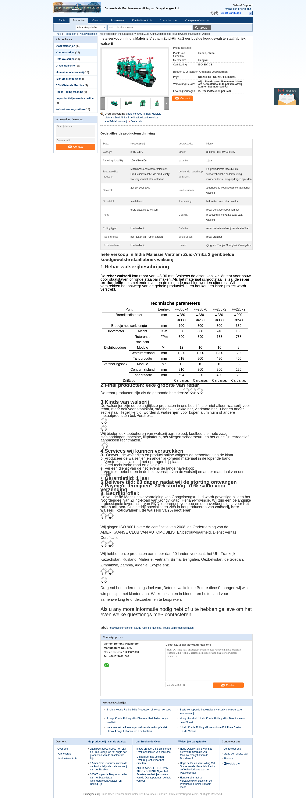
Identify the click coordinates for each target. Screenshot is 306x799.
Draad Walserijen (66, 65)
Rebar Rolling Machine (69, 91)
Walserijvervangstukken (70, 109)
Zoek (203, 27)
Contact (75, 146)
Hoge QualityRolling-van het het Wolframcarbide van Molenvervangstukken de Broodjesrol (195, 753)
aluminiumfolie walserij (70, 72)
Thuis (62, 20)
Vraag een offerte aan (238, 8)
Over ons (97, 20)
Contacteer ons (168, 20)
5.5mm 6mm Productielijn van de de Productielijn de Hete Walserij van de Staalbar (108, 766)
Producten (79, 20)
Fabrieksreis (117, 20)
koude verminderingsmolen (178, 627)
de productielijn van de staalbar (75, 98)
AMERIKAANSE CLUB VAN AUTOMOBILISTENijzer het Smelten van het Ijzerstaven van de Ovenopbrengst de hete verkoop (153, 774)
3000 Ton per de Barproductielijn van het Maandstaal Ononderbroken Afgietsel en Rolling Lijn (108, 779)
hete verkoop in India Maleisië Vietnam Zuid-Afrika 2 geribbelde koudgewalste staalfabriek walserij (133, 117)
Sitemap (228, 758)
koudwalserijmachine (120, 627)
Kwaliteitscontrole (142, 20)
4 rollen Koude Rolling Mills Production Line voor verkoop (139, 709)
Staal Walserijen (65, 45)
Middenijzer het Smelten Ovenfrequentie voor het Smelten (150, 760)
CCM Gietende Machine (70, 85)
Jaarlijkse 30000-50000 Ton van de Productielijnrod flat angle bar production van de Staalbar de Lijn (108, 753)
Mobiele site (232, 763)
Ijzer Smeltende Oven (68, 78)
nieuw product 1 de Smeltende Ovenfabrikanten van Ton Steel (153, 750)
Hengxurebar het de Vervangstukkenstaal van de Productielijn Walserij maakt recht (196, 782)
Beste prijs (136, 121)
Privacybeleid (91, 794)
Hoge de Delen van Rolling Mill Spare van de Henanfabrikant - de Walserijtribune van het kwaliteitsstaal (197, 768)
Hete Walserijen (65, 59)
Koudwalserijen (88, 33)
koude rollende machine (147, 627)
